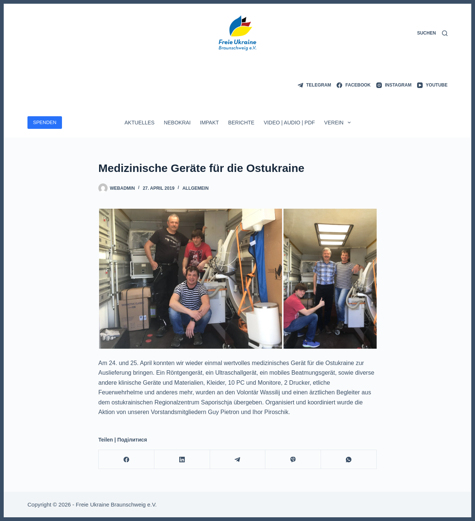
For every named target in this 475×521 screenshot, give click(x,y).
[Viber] (293, 459)
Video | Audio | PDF (289, 123)
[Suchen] (432, 33)
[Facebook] (353, 85)
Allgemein (195, 188)
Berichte (241, 123)
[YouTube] (432, 85)
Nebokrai (177, 123)
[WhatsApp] (349, 459)
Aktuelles (139, 123)
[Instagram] (394, 85)
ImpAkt (209, 123)
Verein (339, 122)
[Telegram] (314, 85)
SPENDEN (44, 122)
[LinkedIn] (182, 459)
